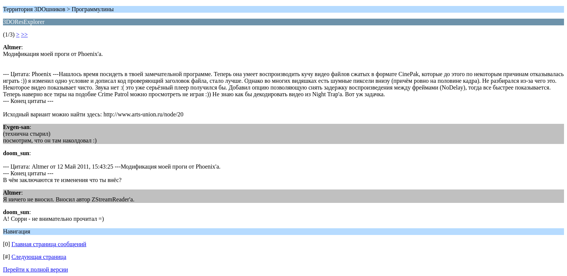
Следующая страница (39, 257)
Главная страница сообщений (49, 244)
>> (24, 34)
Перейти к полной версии (35, 269)
